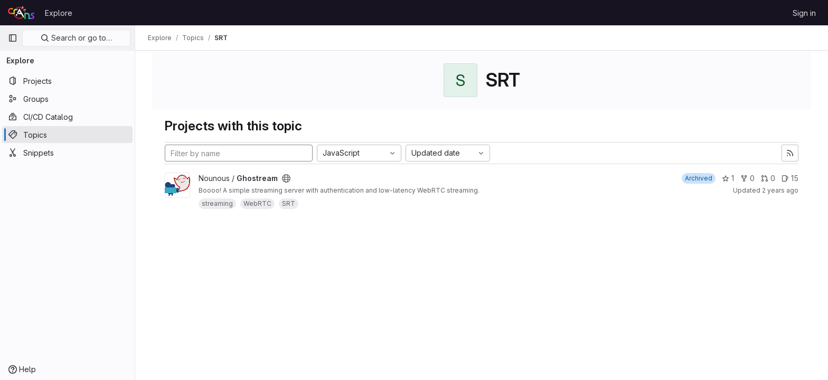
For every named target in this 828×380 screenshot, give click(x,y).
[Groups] (67, 98)
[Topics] (67, 134)
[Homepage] (21, 12)
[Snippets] (67, 152)
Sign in (804, 12)
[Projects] (67, 80)
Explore (58, 12)
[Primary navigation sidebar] (12, 38)
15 (790, 178)
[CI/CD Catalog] (67, 116)
